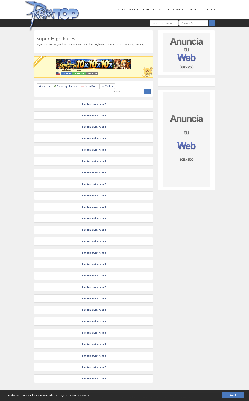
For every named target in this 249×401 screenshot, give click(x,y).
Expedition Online (68, 70)
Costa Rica (89, 86)
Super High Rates (65, 86)
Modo (107, 86)
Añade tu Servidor (128, 9)
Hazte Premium (176, 9)
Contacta (209, 9)
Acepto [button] (233, 395)
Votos (44, 86)
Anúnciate (194, 9)
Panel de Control (153, 9)
